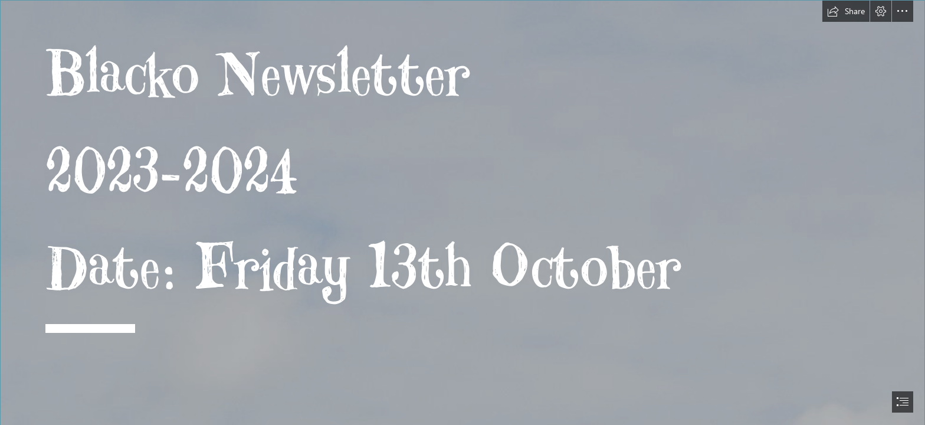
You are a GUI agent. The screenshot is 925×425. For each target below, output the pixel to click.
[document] (462, 212)
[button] (846, 11)
